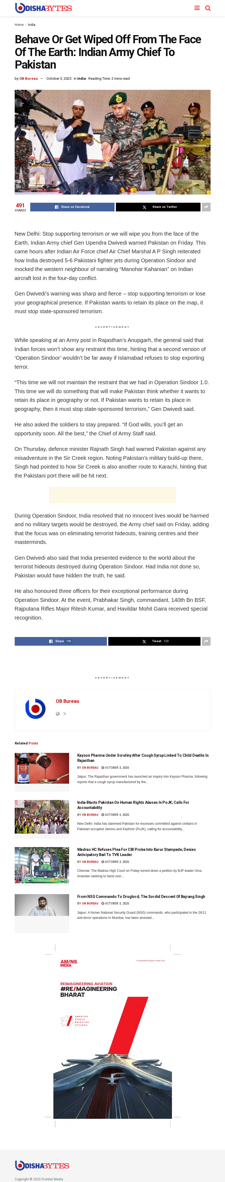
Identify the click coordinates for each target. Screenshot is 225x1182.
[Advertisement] (112, 495)
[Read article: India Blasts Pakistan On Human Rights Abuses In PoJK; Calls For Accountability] (42, 819)
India (31, 25)
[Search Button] (208, 8)
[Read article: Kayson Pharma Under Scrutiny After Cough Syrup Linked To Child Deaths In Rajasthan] (42, 772)
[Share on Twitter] (158, 207)
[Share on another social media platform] (206, 207)
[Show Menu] (197, 8)
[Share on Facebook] (72, 207)
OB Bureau (28, 78)
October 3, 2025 (59, 78)
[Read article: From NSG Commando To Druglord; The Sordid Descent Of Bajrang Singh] (42, 913)
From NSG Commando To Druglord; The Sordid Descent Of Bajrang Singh (141, 896)
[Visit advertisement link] (113, 1036)
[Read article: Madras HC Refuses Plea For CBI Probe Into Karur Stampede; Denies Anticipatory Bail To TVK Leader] (42, 866)
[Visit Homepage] (43, 8)
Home (19, 25)
